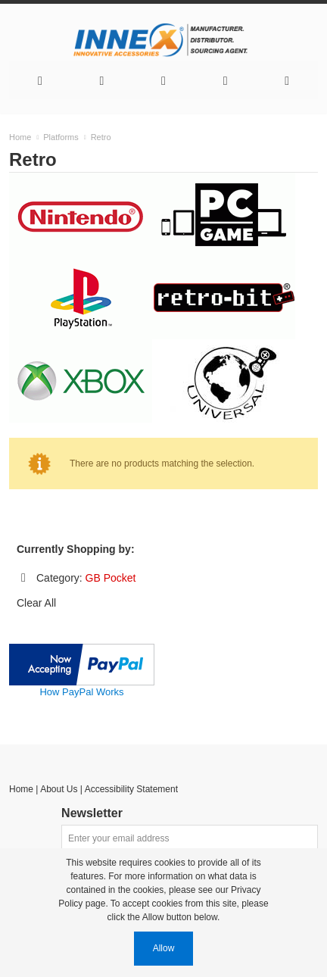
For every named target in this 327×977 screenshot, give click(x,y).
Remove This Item (23, 578)
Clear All (36, 603)
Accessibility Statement (131, 789)
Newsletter (92, 813)
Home (21, 789)
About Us (58, 789)
